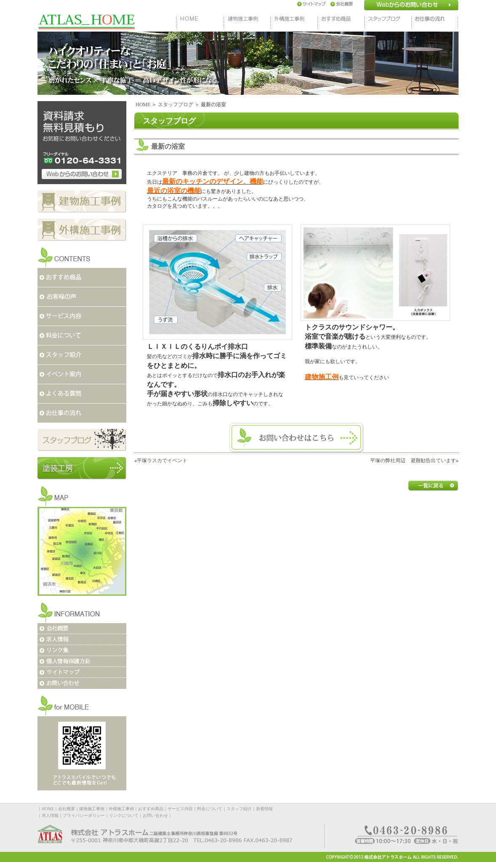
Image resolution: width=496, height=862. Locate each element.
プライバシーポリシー (84, 815)
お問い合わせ (155, 815)
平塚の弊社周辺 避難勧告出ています (413, 460)
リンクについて (124, 815)
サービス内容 (180, 808)
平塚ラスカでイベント (162, 460)
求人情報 (50, 815)
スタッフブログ (175, 104)
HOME (143, 104)
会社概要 (66, 808)
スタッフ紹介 (239, 808)
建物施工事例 (91, 808)
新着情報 (264, 808)
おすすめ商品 (150, 808)
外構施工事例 (121, 808)
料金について (209, 808)
